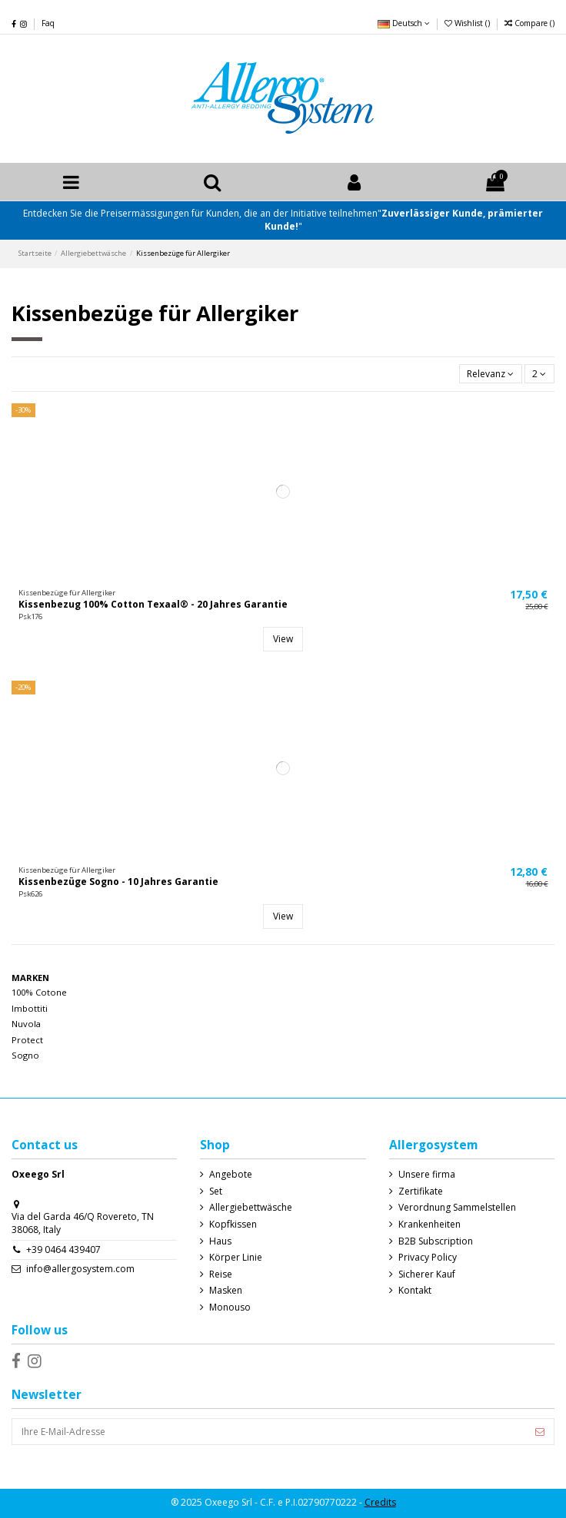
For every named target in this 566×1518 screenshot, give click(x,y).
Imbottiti (30, 1008)
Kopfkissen (233, 1224)
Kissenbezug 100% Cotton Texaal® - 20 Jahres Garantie (153, 604)
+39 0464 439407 (63, 1249)
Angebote (230, 1174)
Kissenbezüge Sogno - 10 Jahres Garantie (118, 881)
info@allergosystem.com (80, 1268)
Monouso (230, 1307)
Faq (48, 23)
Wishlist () (468, 23)
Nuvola (26, 1023)
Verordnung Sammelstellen (457, 1207)
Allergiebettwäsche (250, 1207)
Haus (220, 1241)
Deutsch (404, 23)
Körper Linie (235, 1257)
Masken (225, 1290)
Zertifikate (420, 1191)
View (283, 638)
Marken (30, 977)
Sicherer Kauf (426, 1274)
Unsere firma (426, 1174)
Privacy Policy (427, 1257)
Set (215, 1191)
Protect (27, 1040)
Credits (380, 1502)
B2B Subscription (435, 1241)
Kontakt (414, 1290)
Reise (220, 1274)
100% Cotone (39, 992)
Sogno (25, 1055)
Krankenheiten (429, 1224)
